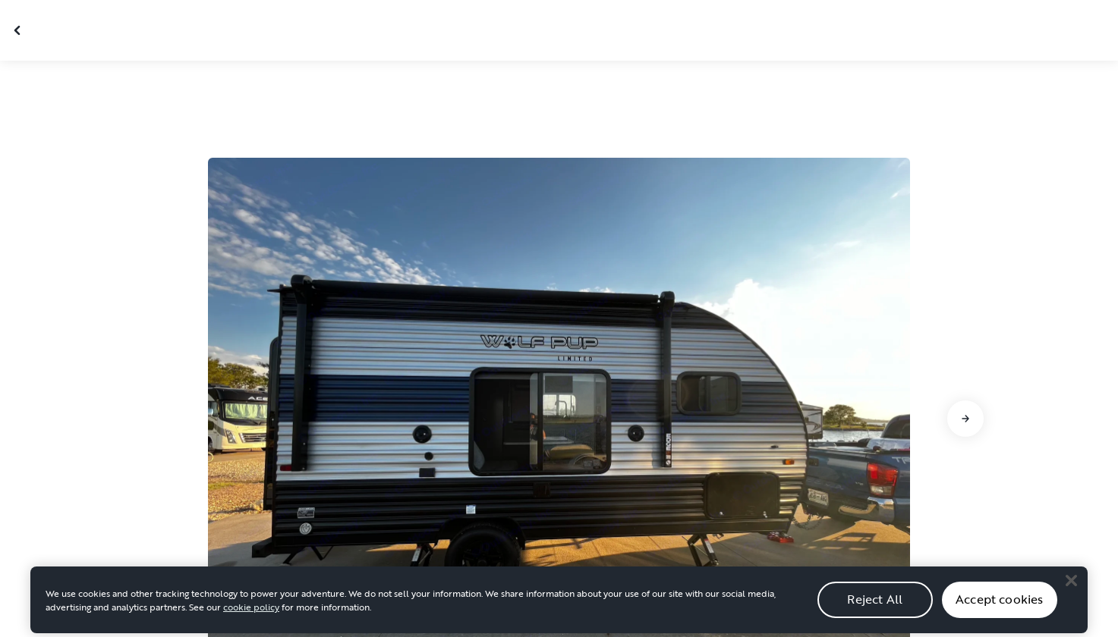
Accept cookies (999, 604)
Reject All (874, 604)
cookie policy (251, 611)
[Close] (1071, 584)
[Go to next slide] (965, 418)
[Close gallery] (19, 30)
